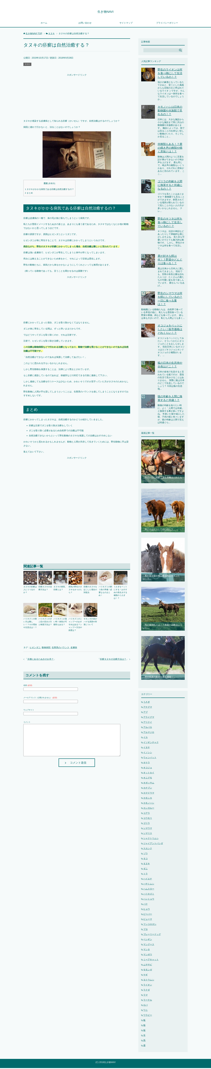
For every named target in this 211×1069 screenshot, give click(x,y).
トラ (145, 874)
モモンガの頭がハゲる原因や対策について (90, 617)
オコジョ (147, 768)
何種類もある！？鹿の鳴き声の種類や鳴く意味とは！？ (170, 148)
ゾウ (145, 854)
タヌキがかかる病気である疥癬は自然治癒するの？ (49, 190)
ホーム (44, 24)
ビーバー (147, 915)
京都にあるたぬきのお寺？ (40, 651)
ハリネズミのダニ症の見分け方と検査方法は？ (45, 617)
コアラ (146, 814)
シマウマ (147, 829)
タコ (145, 859)
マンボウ (147, 955)
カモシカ (147, 799)
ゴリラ (146, 824)
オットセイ (148, 773)
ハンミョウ (148, 900)
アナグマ (147, 708)
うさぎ (146, 703)
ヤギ (145, 976)
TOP (34, 34)
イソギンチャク (151, 743)
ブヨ (145, 930)
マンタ (146, 950)
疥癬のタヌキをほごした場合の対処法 (90, 590)
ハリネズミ (148, 895)
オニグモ (147, 779)
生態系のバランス (60, 639)
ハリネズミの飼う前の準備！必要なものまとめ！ (105, 590)
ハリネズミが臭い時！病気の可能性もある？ (60, 617)
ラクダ (146, 991)
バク (145, 905)
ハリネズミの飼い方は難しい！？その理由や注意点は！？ (30, 618)
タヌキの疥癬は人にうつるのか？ (30, 589)
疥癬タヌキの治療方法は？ (45, 589)
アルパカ (147, 728)
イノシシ (147, 753)
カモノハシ (148, 804)
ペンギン (147, 940)
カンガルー (148, 809)
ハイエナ (147, 880)
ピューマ (147, 920)
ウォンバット (149, 758)
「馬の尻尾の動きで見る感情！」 (159, 678)
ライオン (147, 986)
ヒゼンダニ (35, 639)
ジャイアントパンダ (153, 844)
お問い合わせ (85, 24)
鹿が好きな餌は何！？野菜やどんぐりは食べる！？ (170, 260)
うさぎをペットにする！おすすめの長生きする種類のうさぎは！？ (120, 591)
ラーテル (147, 1001)
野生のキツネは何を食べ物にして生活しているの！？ (170, 223)
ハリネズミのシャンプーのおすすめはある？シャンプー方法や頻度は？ (75, 618)
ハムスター (148, 890)
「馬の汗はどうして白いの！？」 (159, 530)
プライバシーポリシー (167, 24)
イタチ (146, 748)
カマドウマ (148, 794)
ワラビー (147, 1016)
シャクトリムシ (151, 839)
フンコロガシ (149, 925)
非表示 (52, 184)
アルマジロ (148, 733)
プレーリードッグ (152, 935)
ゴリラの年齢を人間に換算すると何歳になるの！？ (170, 186)
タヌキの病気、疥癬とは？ (60, 589)
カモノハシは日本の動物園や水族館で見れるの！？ (170, 111)
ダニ (145, 869)
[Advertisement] (76, 97)
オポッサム (148, 784)
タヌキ (27, 65)
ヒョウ (146, 910)
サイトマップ (126, 24)
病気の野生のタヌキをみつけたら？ (75, 589)
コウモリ (147, 819)
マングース (148, 945)
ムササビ (147, 965)
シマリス (147, 834)
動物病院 (46, 639)
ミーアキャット (151, 960)
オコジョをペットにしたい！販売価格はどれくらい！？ (170, 330)
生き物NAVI (105, 11)
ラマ (145, 996)
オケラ (146, 763)
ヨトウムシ (148, 981)
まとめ (29, 194)
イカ (145, 738)
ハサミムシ (148, 885)
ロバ (145, 1006)
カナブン (147, 789)
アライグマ (148, 718)
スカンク (147, 849)
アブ (145, 713)
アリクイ (147, 723)
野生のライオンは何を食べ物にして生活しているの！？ (170, 74)
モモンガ (147, 970)
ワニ (145, 1011)
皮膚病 (73, 639)
